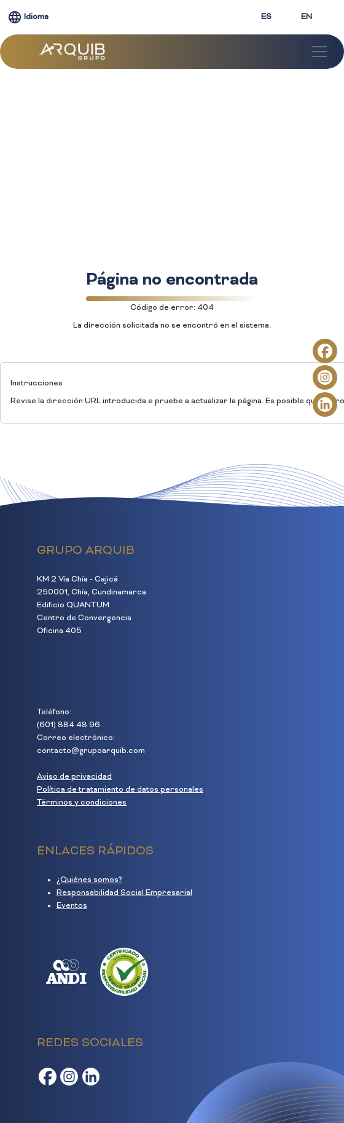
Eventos (72, 906)
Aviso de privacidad (74, 777)
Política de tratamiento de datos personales (120, 790)
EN (306, 17)
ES (266, 17)
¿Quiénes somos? (89, 880)
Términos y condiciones (82, 803)
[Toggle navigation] (319, 51)
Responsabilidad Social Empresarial (124, 893)
